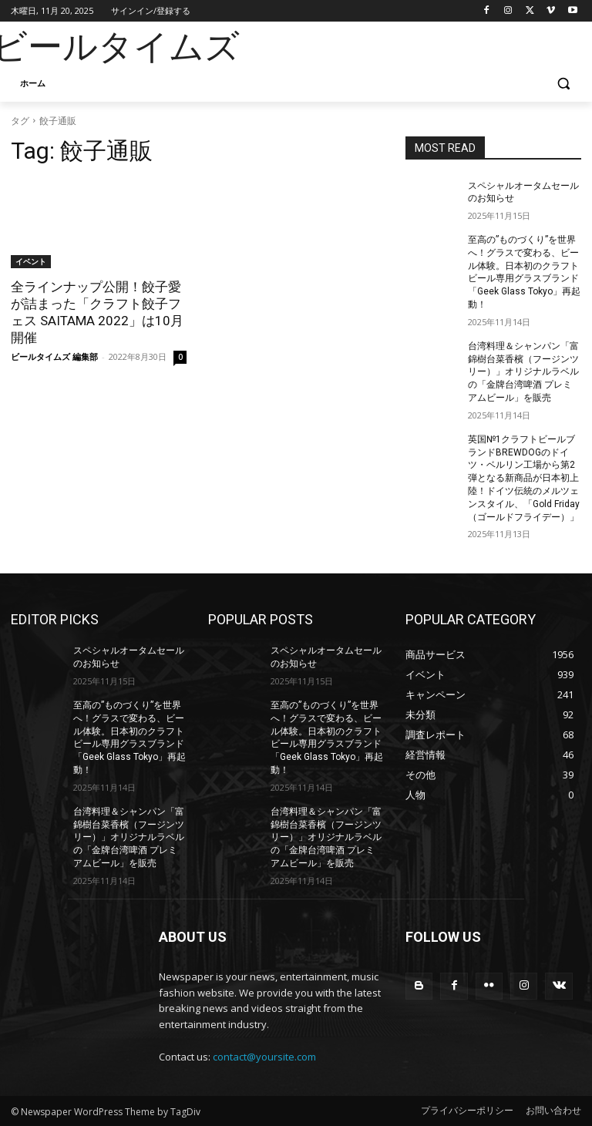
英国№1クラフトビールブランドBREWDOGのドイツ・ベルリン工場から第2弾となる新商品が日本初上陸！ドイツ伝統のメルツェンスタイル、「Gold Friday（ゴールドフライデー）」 (524, 478)
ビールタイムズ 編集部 (54, 356)
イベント (30, 261)
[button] (563, 84)
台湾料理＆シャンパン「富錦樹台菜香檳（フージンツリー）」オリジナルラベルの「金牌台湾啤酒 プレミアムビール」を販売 (523, 372)
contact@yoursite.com (264, 1057)
